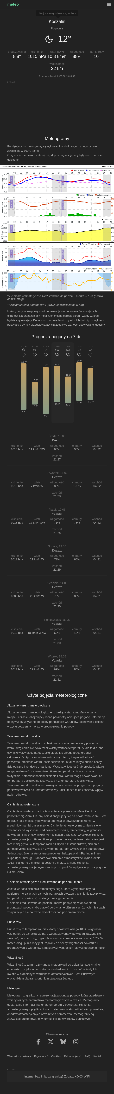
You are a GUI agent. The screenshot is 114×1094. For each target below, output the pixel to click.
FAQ (87, 1056)
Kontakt (97, 1056)
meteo (13, 4)
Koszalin (57, 21)
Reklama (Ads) (72, 1056)
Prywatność (41, 1056)
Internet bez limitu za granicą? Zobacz (57, 1076)
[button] (77, 170)
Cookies (56, 1056)
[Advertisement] (57, 106)
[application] (57, 181)
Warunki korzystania (19, 1056)
